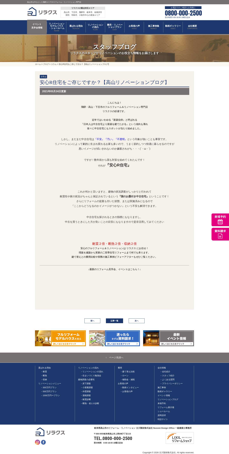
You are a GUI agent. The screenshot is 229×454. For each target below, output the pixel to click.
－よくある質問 (167, 379)
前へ (92, 321)
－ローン (124, 375)
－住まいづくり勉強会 (90, 375)
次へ (137, 321)
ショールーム (164, 411)
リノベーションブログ (168, 399)
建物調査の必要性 (86, 379)
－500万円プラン (49, 391)
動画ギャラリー (165, 391)
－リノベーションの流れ (91, 371)
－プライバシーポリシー (171, 383)
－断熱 (44, 375)
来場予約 (162, 403)
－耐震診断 (85, 399)
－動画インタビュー (129, 387)
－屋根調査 (85, 395)
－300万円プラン (49, 387)
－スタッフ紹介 (167, 375)
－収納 (44, 379)
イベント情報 (164, 395)
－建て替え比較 (127, 371)
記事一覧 (114, 321)
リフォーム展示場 (166, 407)
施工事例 (162, 387)
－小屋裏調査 (86, 387)
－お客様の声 (126, 391)
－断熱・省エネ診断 (89, 403)
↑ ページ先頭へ (115, 357)
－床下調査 (85, 383)
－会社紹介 (165, 371)
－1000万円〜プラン (50, 395)
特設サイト (163, 419)
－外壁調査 (85, 391)
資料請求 (162, 415)
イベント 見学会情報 (36, 26)
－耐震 (44, 371)
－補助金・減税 (127, 379)
